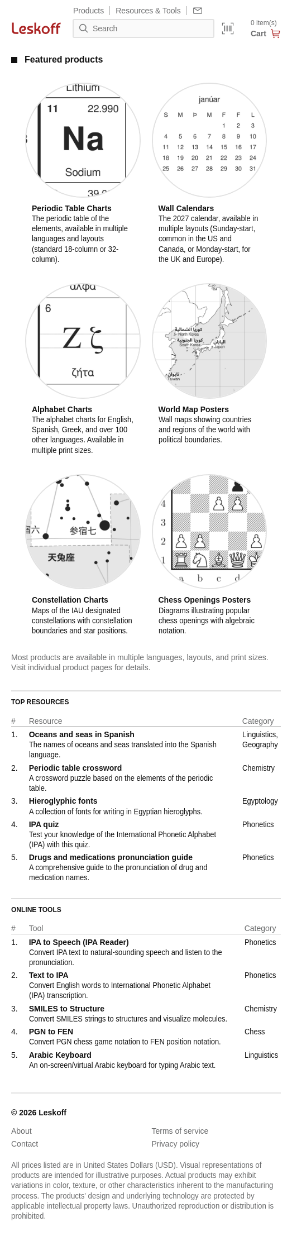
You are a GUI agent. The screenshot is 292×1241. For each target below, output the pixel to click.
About (21, 1131)
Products (88, 10)
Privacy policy (176, 1143)
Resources (148, 10)
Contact (24, 1143)
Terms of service (180, 1131)
